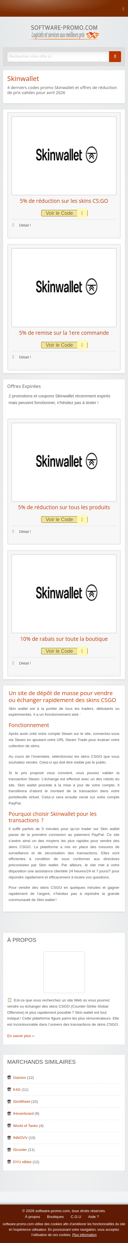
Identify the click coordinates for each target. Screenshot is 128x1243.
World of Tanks (25, 1126)
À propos (32, 1217)
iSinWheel (21, 1101)
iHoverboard (23, 1113)
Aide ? (93, 1217)
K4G (17, 1089)
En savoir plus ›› (20, 1036)
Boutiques (55, 1217)
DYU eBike (22, 1162)
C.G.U (76, 1217)
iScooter (20, 1150)
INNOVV (20, 1138)
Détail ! (21, 225)
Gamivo (19, 1077)
